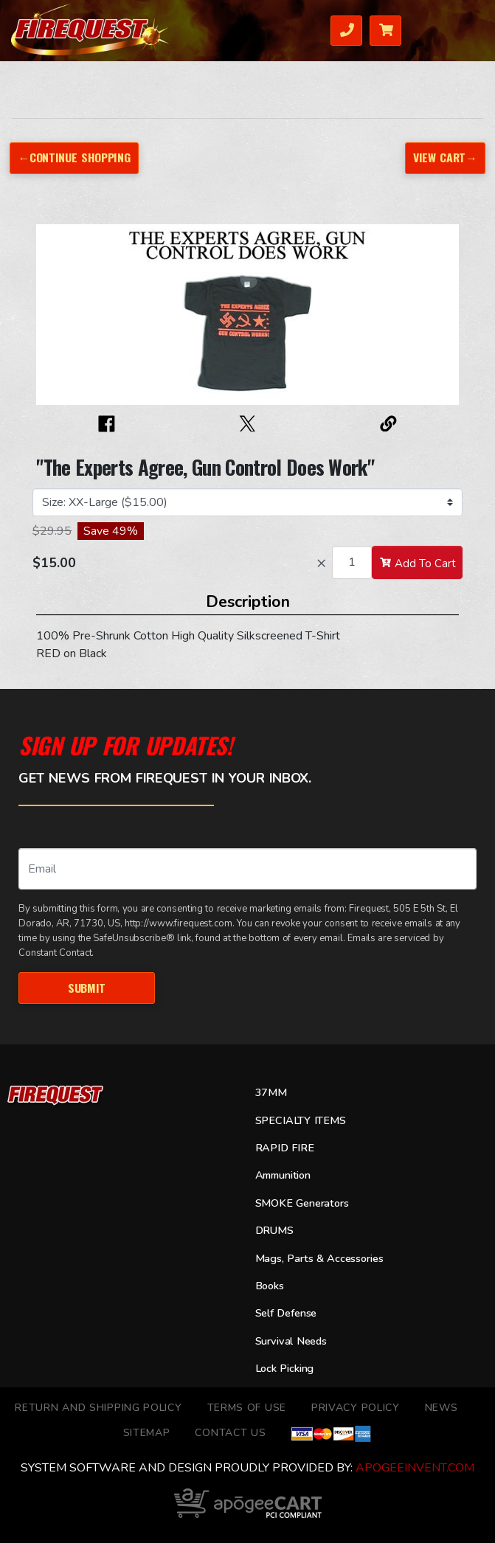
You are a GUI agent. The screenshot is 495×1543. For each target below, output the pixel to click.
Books (269, 1285)
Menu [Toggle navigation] (466, 29)
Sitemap (146, 1433)
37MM (271, 1092)
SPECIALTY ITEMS (300, 1120)
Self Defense (286, 1313)
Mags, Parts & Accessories (319, 1258)
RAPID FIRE (284, 1147)
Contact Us (230, 1433)
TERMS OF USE (246, 1408)
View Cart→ (445, 157)
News (441, 1408)
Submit (86, 987)
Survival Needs (291, 1341)
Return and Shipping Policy (98, 1408)
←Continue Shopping (74, 157)
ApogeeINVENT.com (415, 1468)
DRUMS (274, 1230)
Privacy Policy (355, 1408)
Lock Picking (284, 1368)
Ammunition (283, 1175)
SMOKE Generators (302, 1203)
